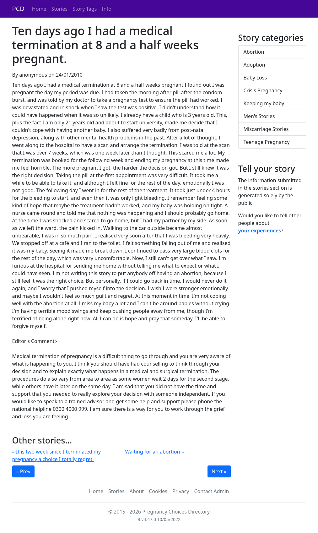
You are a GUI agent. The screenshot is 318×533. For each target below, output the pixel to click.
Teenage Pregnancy (267, 142)
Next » (219, 471)
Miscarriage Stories (266, 129)
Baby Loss (255, 77)
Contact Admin (211, 491)
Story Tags (85, 8)
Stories (59, 8)
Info (106, 8)
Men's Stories (259, 116)
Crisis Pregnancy (263, 90)
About (137, 491)
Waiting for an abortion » (154, 451)
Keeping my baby (264, 103)
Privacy (180, 491)
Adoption (254, 64)
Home (39, 8)
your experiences (259, 230)
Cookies (158, 491)
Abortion (254, 51)
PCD (18, 8)
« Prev (23, 471)
